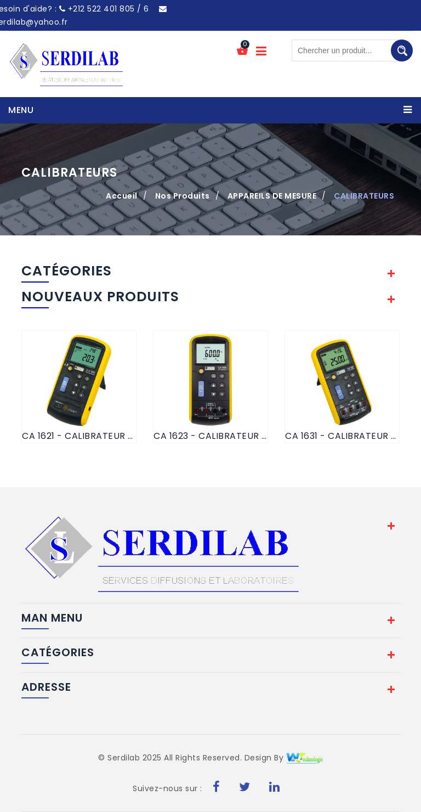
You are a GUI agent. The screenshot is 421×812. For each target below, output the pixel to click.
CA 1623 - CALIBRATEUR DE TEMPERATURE (210, 436)
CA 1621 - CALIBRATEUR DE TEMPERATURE (79, 436)
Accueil (122, 195)
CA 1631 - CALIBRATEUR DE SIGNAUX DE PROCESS (342, 436)
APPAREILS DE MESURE (272, 195)
